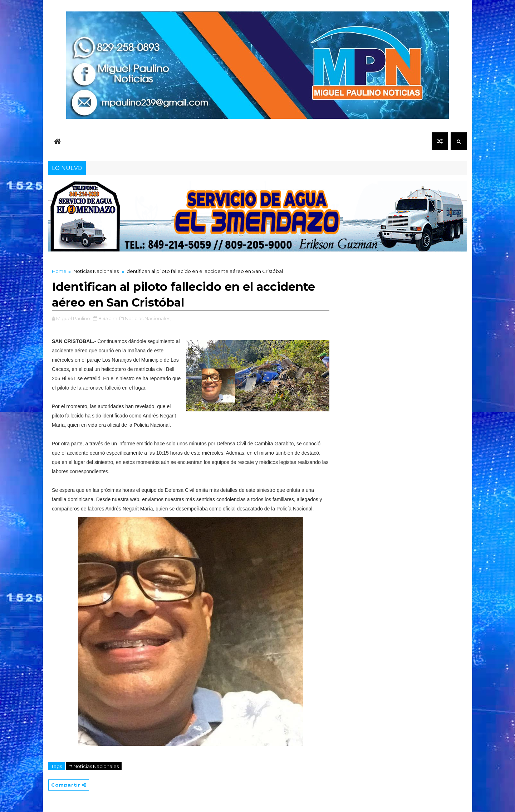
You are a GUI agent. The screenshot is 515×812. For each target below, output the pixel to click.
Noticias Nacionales (96, 271)
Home (59, 271)
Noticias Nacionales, (148, 318)
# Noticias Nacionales (94, 766)
